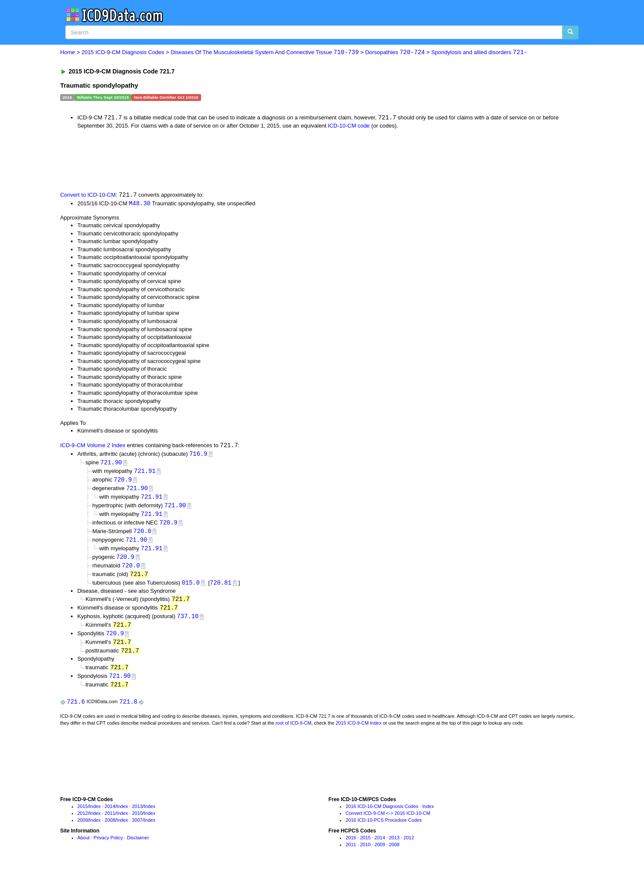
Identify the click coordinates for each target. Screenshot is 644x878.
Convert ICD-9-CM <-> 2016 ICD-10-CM (387, 820)
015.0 (191, 587)
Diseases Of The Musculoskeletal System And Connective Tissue (265, 52)
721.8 (128, 709)
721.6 (76, 709)
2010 (137, 820)
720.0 (142, 534)
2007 (137, 827)
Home (67, 52)
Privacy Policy (108, 845)
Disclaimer (138, 845)
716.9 (198, 455)
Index (95, 814)
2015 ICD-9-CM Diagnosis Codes (122, 52)
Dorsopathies (395, 52)
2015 (82, 814)
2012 (82, 820)
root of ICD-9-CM (293, 730)
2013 (137, 814)
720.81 (220, 587)
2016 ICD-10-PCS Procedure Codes (383, 827)
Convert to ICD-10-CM (88, 195)
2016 (350, 845)
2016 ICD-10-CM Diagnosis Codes (381, 814)
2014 (110, 814)
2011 (110, 820)
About (83, 845)
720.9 (123, 481)
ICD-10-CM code (349, 126)
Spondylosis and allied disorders (479, 52)
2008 (110, 827)
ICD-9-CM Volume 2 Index (92, 446)
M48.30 (139, 204)
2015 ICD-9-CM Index (359, 730)
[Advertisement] (213, 159)
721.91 (145, 473)
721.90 (111, 464)
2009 (82, 827)
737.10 (187, 622)
